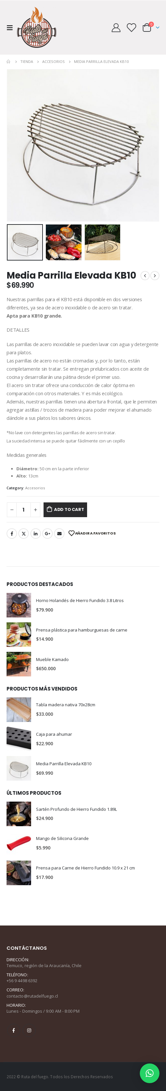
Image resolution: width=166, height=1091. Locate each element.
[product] (19, 605)
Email (59, 533)
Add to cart (69, 509)
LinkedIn (35, 533)
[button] (149, 1073)
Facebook (12, 533)
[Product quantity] (23, 509)
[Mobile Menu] (12, 27)
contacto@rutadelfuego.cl (32, 996)
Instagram (29, 1030)
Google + (47, 533)
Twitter (23, 533)
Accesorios (35, 487)
